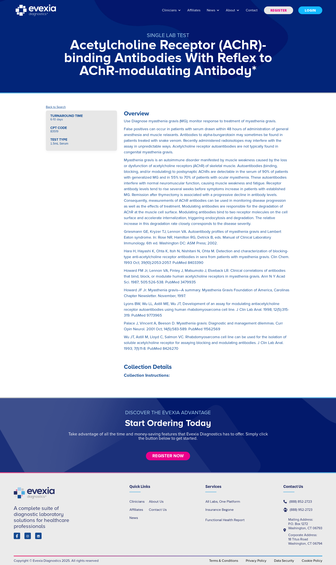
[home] (36, 10)
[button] (171, 12)
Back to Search (56, 107)
